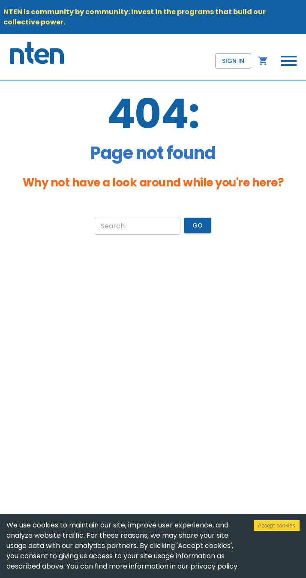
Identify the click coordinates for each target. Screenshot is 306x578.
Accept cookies (276, 525)
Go (197, 226)
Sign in (233, 61)
